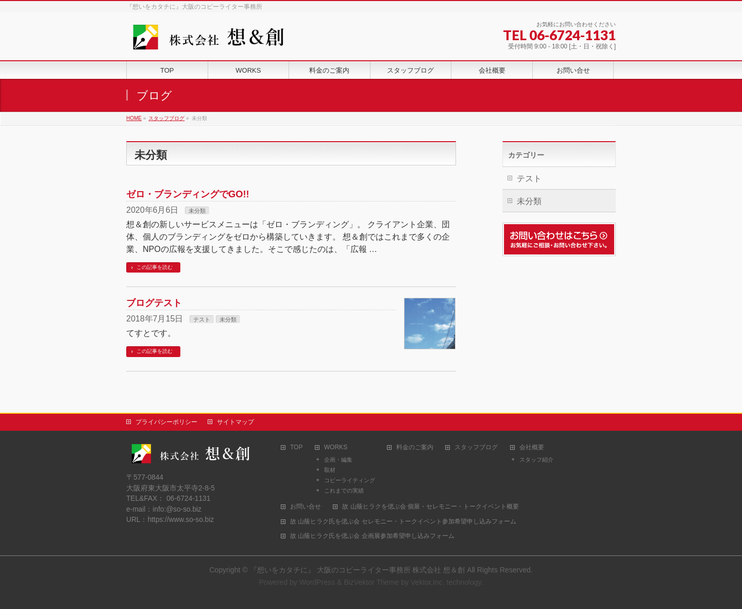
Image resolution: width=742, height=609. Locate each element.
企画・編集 (338, 459)
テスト (201, 319)
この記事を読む (155, 267)
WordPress (317, 582)
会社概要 (531, 447)
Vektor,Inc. (428, 582)
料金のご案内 (414, 447)
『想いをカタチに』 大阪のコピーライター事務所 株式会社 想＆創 (358, 570)
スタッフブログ (476, 447)
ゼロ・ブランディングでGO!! (187, 194)
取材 (329, 470)
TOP (296, 447)
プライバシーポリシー (166, 422)
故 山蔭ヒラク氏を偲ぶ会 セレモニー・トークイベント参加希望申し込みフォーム (403, 521)
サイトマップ (235, 422)
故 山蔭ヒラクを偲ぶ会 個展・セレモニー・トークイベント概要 (430, 506)
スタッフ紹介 (536, 459)
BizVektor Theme (371, 582)
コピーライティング (349, 480)
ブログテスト (154, 302)
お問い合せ (305, 506)
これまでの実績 (344, 490)
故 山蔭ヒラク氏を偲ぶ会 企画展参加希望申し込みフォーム (372, 536)
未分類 (197, 211)
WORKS (335, 447)
